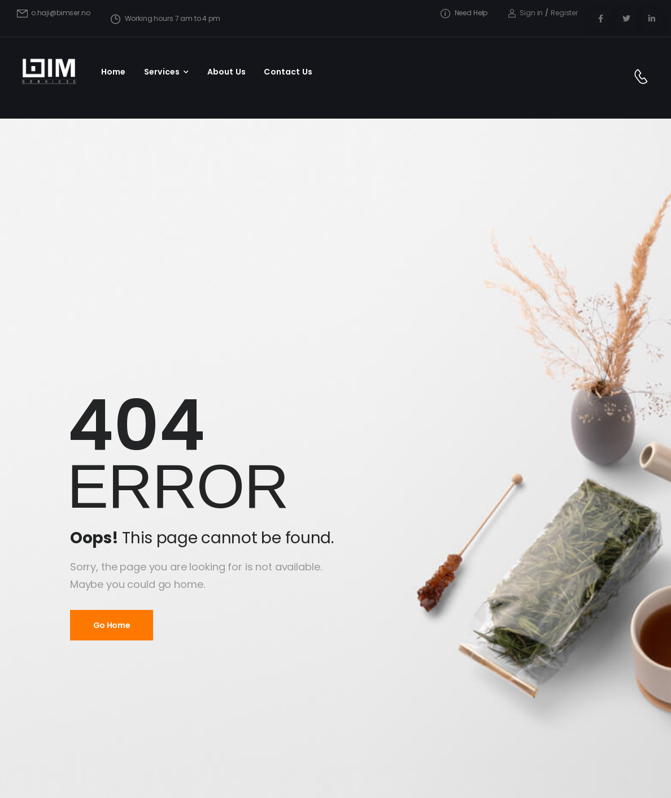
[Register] (564, 13)
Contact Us (288, 71)
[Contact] (643, 77)
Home (113, 71)
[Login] (525, 13)
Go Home (111, 625)
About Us (226, 71)
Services (162, 71)
